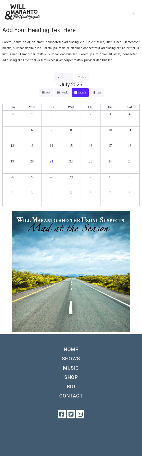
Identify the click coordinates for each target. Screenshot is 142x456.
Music (71, 368)
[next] (68, 77)
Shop (71, 377)
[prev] (58, 77)
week (64, 92)
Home (71, 349)
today (82, 77)
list (98, 92)
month (82, 92)
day (48, 92)
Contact (71, 396)
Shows (71, 359)
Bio (71, 386)
